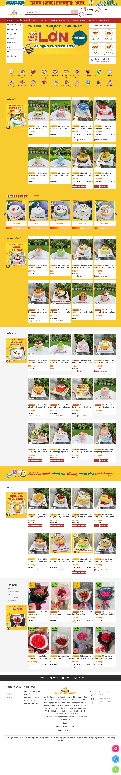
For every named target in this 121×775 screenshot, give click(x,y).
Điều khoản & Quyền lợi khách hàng (31, 699)
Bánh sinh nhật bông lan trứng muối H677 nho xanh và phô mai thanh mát (38, 516)
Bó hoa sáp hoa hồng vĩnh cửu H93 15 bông (104, 613)
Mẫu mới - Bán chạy (14, 25)
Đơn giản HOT (12, 29)
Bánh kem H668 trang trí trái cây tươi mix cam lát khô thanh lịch (82, 267)
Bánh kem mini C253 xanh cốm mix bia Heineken (37, 127)
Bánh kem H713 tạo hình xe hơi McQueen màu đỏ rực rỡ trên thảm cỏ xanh (60, 406)
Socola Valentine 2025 (60, 20)
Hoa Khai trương (13, 598)
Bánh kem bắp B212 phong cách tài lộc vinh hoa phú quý (81, 406)
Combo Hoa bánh (79, 20)
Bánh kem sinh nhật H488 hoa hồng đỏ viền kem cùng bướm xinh (104, 127)
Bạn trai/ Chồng (12, 43)
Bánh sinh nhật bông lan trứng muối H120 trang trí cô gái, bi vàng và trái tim (60, 560)
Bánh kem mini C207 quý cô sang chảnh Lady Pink (59, 127)
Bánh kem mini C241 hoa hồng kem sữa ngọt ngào (103, 406)
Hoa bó (9, 588)
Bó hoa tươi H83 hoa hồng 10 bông (38, 613)
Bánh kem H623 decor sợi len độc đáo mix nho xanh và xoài (104, 267)
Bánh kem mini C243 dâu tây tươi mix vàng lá (38, 267)
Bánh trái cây (15, 238)
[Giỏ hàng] (87, 10)
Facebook (41, 678)
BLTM (9, 487)
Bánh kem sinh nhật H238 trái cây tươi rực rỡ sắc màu (104, 174)
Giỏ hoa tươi (11, 601)
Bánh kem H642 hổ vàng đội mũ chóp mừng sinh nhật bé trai (104, 362)
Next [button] (116, 215)
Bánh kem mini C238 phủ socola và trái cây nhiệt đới (82, 311)
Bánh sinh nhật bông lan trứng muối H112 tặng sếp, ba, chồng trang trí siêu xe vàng (82, 174)
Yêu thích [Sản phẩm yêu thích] (101, 10)
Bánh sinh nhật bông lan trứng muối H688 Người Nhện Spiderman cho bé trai (60, 516)
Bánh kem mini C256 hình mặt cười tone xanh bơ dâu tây (37, 362)
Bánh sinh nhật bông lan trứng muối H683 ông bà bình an (104, 516)
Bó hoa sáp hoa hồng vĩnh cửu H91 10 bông (60, 613)
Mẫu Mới (11, 99)
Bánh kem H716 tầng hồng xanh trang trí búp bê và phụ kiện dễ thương (104, 451)
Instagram (80, 678)
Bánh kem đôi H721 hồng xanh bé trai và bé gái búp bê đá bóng (38, 451)
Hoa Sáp (10, 595)
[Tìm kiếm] (74, 12)
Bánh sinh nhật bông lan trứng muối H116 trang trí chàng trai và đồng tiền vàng (82, 560)
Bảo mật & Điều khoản (30, 705)
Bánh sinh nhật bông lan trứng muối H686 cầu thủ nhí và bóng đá (104, 560)
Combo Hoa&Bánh (14, 592)
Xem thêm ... (11, 56)
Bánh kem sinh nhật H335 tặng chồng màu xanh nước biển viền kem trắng (82, 127)
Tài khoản (85, 14)
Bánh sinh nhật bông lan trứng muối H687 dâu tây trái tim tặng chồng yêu (38, 560)
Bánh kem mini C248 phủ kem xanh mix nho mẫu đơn (59, 362)
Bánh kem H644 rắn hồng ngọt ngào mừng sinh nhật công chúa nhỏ (60, 451)
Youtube (66, 678)
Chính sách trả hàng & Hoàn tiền (31, 693)
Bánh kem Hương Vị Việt (58, 738)
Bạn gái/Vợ (11, 38)
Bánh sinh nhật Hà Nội (74, 711)
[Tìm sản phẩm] (47, 12)
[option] (56, 38)
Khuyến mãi (44, 20)
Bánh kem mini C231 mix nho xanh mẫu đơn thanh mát (37, 174)
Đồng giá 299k (12, 34)
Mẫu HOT (11, 333)
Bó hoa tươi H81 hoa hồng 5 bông (82, 613)
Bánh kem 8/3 (104, 20)
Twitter (54, 678)
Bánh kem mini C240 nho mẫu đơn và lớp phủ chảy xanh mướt (59, 267)
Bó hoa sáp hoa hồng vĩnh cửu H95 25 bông (60, 657)
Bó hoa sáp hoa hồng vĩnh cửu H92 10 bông (104, 657)
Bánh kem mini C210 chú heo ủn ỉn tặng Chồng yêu (59, 174)
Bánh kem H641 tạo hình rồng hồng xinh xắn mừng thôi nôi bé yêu (82, 362)
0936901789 (106, 61)
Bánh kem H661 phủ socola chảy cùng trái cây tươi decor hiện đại (60, 311)
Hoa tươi (10, 47)
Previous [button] (5, 215)
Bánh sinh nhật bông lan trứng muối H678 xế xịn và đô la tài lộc (82, 516)
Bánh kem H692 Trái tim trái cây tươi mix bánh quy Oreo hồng (37, 311)
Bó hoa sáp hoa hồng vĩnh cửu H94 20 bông (82, 657)
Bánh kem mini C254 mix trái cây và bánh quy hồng (104, 311)
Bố (8, 52)
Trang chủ (9, 694)
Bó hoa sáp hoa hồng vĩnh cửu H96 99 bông (38, 657)
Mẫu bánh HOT (30, 20)
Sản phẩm (9, 697)
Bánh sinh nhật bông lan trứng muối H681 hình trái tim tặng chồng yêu (38, 406)
